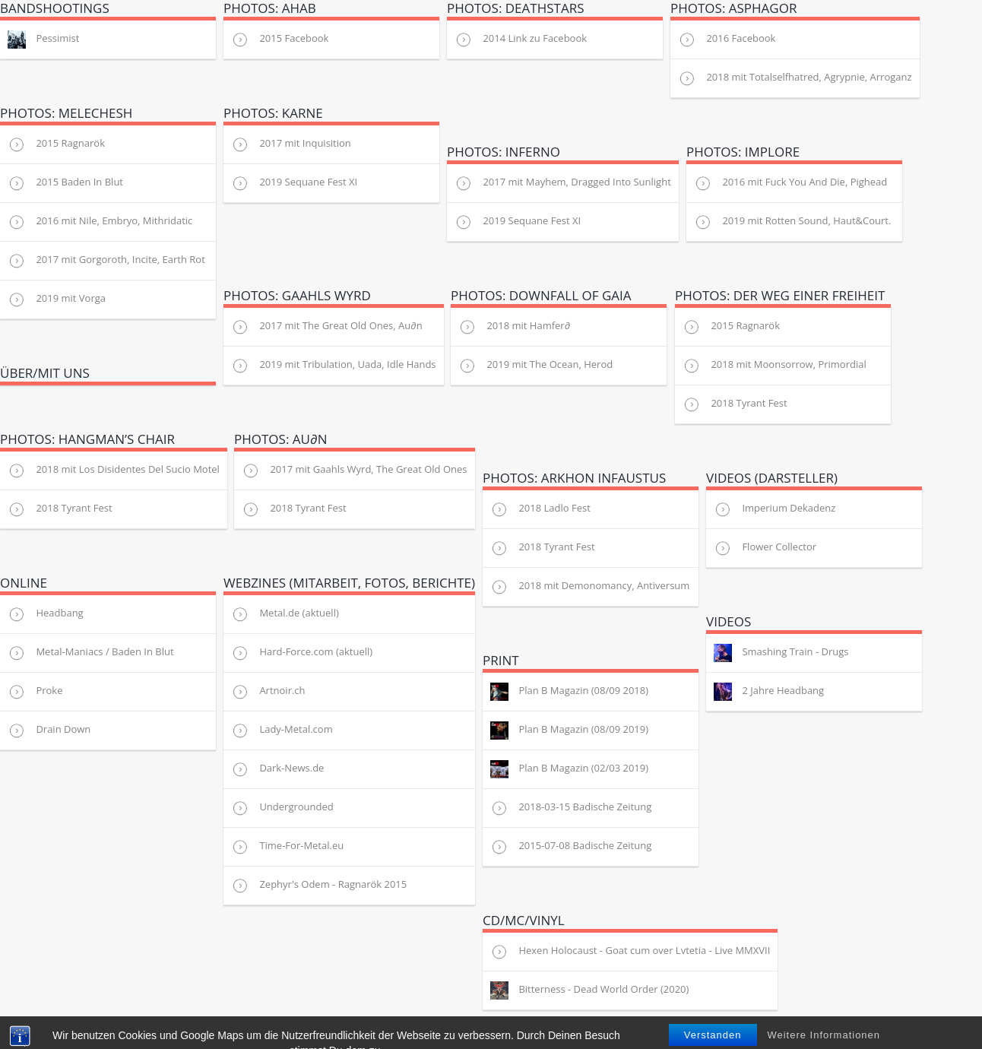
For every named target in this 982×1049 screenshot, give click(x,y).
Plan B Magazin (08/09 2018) (569, 692)
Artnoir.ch (268, 692)
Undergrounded (282, 808)
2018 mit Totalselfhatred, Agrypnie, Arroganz (795, 78)
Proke (35, 692)
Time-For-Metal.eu (287, 847)
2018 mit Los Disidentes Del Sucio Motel (114, 470)
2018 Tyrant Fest (735, 404)
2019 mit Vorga (57, 299)
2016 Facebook (726, 39)
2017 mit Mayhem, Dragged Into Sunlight (563, 183)
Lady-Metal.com (282, 730)
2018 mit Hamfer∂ (514, 327)
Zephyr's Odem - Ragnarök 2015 (319, 885)
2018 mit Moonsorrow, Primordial (774, 366)
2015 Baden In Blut (65, 183)
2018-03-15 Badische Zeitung (570, 808)
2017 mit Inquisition (291, 144)
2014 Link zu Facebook (521, 39)
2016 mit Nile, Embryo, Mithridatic (100, 222)
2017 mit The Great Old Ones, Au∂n (327, 327)
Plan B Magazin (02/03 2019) (569, 769)
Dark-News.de (277, 769)
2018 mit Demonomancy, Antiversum (589, 587)
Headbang (46, 614)
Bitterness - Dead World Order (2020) (589, 990)
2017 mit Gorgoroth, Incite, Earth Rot (106, 261)
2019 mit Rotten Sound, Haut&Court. (792, 222)
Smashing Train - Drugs (781, 653)
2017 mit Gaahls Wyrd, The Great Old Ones (354, 470)
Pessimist (43, 39)
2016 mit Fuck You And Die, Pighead (790, 183)
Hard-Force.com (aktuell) (301, 653)
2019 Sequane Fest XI (294, 183)
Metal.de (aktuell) (285, 614)
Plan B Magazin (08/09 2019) (569, 730)
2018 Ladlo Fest (540, 509)
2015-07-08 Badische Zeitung (570, 847)
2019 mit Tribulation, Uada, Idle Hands (333, 366)
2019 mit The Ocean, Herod (535, 366)
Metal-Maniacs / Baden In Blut (91, 653)
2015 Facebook (279, 39)
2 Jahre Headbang (769, 692)
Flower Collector (765, 548)
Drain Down (49, 730)
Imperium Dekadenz (774, 509)
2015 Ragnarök (56, 144)
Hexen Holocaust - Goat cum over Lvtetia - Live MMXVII (630, 952)
